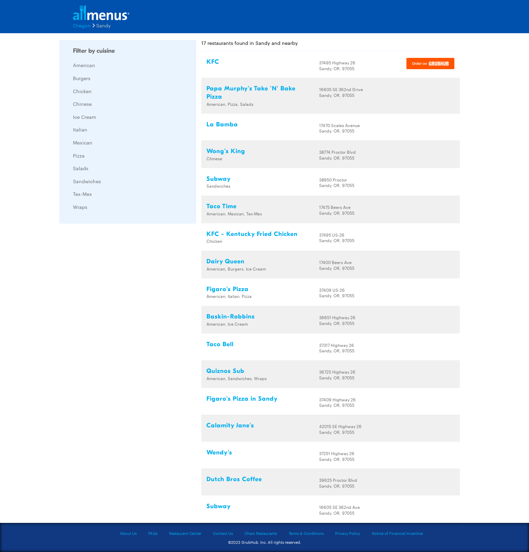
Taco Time (221, 206)
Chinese (82, 103)
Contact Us (223, 533)
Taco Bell (220, 344)
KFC (212, 61)
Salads (80, 168)
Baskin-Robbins (230, 316)
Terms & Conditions (306, 533)
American (84, 65)
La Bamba (222, 124)
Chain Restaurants (260, 533)
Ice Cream (84, 116)
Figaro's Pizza (227, 289)
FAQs (153, 533)
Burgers (81, 78)
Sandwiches (87, 181)
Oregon (82, 25)
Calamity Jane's (230, 425)
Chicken (82, 91)
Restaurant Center (185, 533)
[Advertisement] (110, 331)
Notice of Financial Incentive (397, 533)
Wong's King (225, 151)
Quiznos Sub (225, 371)
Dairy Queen (225, 261)
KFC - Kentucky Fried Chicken (252, 234)
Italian (80, 129)
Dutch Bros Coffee (234, 479)
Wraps (80, 206)
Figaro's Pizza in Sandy (242, 398)
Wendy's (219, 452)
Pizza (79, 155)
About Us (128, 533)
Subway (218, 179)
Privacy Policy (347, 533)
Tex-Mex (82, 193)
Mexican (82, 142)
